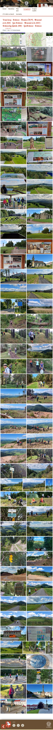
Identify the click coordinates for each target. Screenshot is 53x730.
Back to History (3, 726)
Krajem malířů (34, 10)
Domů (4, 9)
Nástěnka (11, 9)
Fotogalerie (26, 9)
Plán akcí (17, 10)
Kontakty (19, 14)
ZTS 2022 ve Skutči (8, 14)
